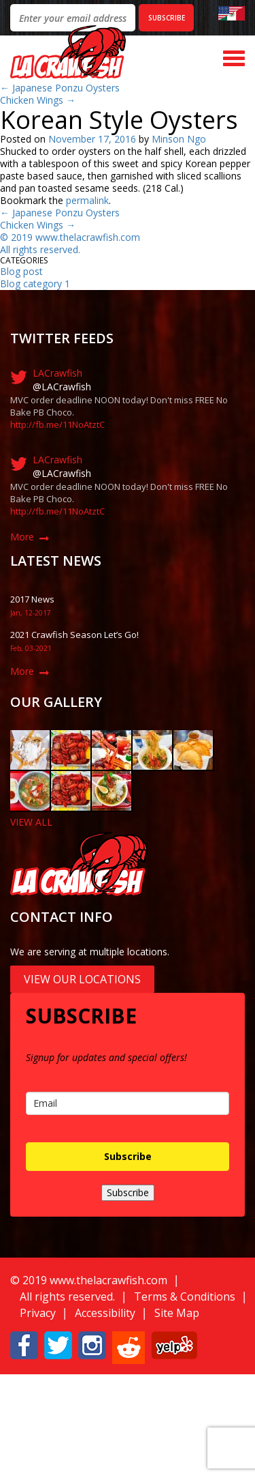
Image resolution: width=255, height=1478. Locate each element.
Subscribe (128, 1156)
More (22, 536)
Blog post (21, 271)
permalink (87, 200)
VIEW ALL (31, 821)
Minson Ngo (179, 138)
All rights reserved (39, 249)
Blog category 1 (35, 283)
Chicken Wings (37, 99)
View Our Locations (82, 979)
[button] (24, 1343)
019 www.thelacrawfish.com (78, 237)
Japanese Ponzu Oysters (60, 87)
